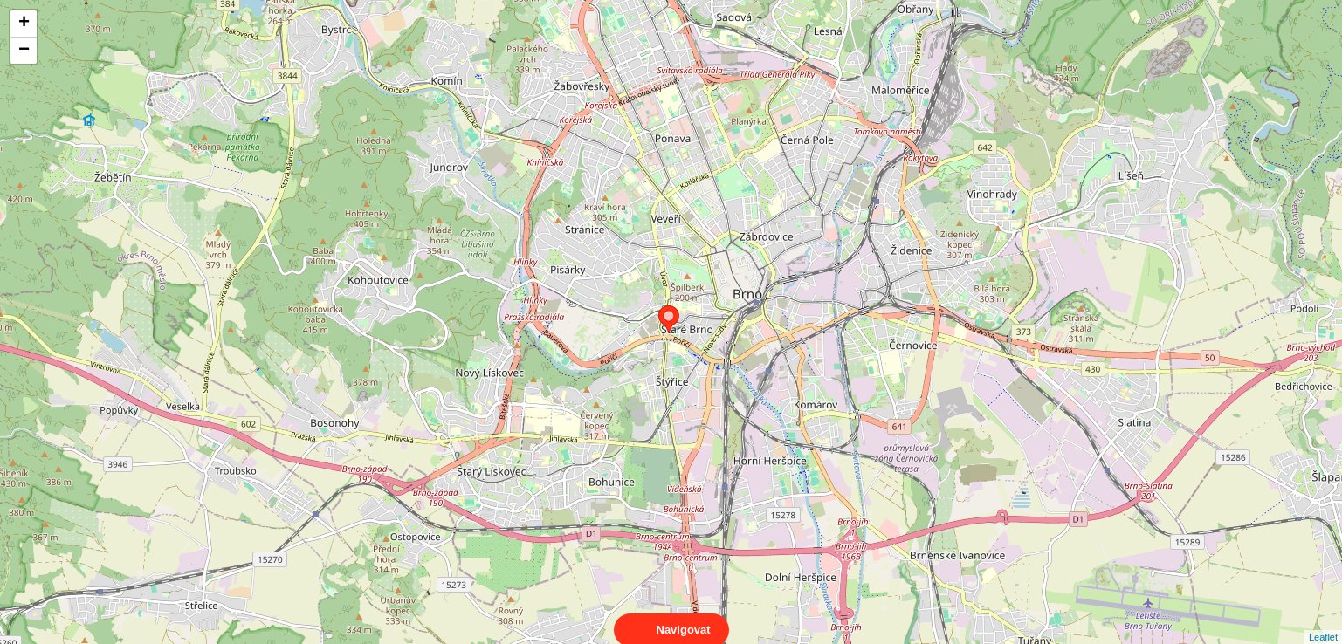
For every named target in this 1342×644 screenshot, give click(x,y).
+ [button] (24, 23)
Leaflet (1323, 621)
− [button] (24, 51)
